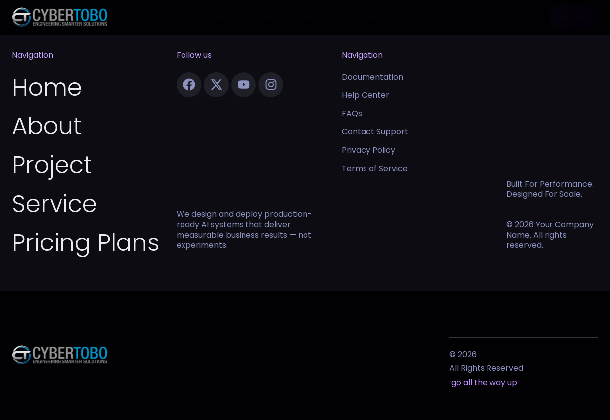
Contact (435, 17)
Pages (381, 17)
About (264, 17)
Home (217, 17)
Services (322, 17)
